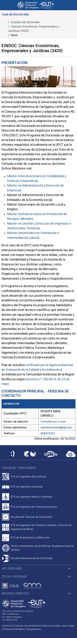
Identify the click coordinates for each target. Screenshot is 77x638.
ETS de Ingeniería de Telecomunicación (34, 506)
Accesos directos (15, 593)
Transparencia (33, 629)
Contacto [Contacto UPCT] (18, 625)
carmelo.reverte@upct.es (56, 427)
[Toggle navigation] (2, 5)
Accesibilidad (32, 625)
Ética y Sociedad (14, 576)
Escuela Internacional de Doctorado (32, 558)
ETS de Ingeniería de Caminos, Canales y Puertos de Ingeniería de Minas (41, 527)
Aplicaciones (12, 568)
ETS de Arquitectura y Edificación (30, 537)
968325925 (47, 433)
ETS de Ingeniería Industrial (26, 486)
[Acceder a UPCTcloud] (71, 454)
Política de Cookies (51, 625)
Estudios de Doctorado (25, 22)
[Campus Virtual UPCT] (30, 454)
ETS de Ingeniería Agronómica (28, 476)
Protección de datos (13, 629)
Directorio (7, 625)
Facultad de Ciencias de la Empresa (31, 516)
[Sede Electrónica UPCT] (12, 454)
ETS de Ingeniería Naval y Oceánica (31, 496)
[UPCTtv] (51, 454)
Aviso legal (68, 625)
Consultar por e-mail (53, 421)
